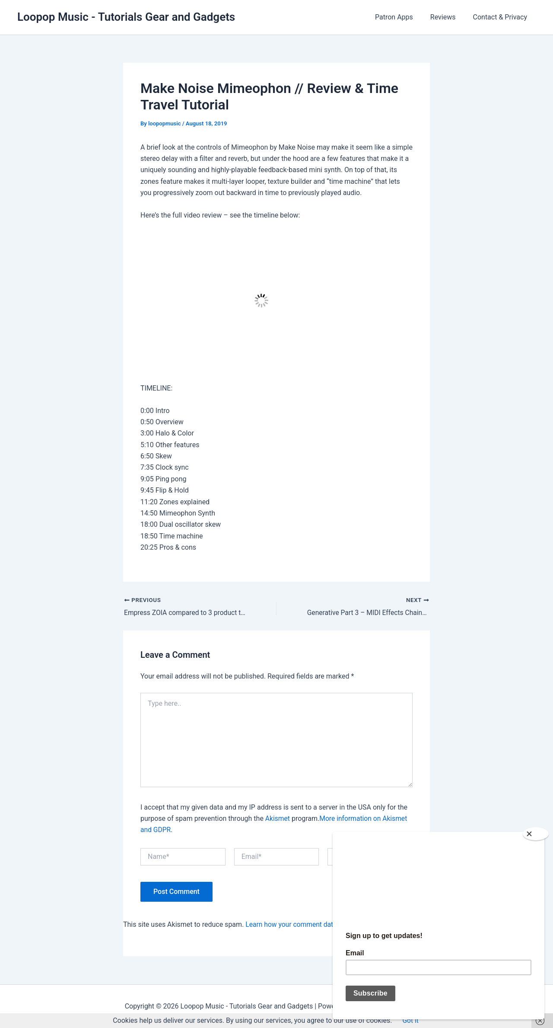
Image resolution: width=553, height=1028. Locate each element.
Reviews (448, 17)
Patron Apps (403, 17)
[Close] (536, 830)
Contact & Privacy (502, 17)
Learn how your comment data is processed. (313, 924)
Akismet (277, 818)
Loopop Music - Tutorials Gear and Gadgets (126, 16)
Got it (410, 1020)
